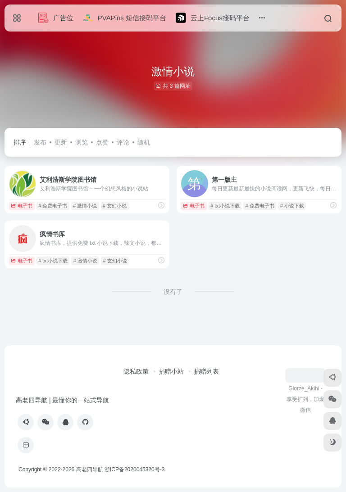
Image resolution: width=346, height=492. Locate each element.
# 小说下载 (292, 205)
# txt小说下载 (225, 205)
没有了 (173, 291)
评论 (123, 142)
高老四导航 (89, 469)
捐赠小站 (171, 371)
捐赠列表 (206, 371)
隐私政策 (136, 371)
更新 (61, 142)
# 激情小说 (85, 205)
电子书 (21, 205)
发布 (40, 142)
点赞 (102, 142)
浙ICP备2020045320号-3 (135, 469)
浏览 (81, 142)
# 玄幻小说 (115, 205)
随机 (143, 142)
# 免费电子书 (52, 205)
